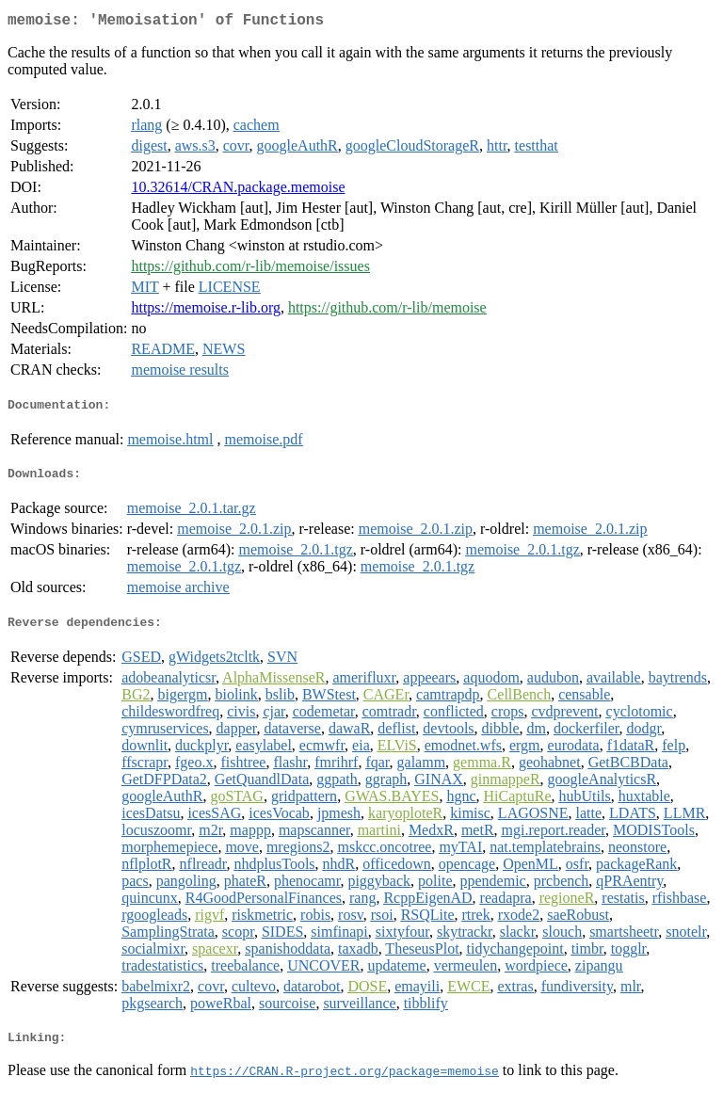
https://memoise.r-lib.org (205, 311)
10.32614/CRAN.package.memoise (238, 191)
